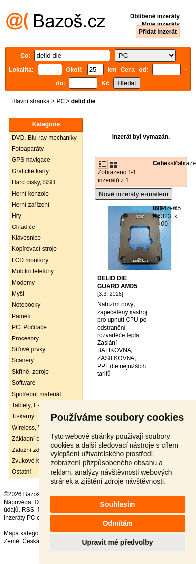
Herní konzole (30, 193)
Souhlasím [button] (117, 504)
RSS (28, 509)
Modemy (23, 282)
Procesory (25, 338)
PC (60, 101)
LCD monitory (30, 260)
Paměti (21, 316)
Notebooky (26, 304)
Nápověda (17, 502)
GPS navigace (31, 159)
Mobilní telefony (33, 271)
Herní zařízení (30, 204)
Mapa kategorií (23, 533)
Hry (16, 215)
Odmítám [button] (118, 523)
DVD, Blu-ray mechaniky (44, 137)
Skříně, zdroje (30, 371)
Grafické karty (30, 171)
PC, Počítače (29, 327)
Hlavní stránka (30, 101)
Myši (18, 293)
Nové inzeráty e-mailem (133, 194)
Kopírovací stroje (34, 248)
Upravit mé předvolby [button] (117, 542)
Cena (160, 163)
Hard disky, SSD (33, 182)
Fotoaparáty (28, 148)
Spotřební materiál (36, 394)
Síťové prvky (28, 349)
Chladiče (23, 227)
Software (23, 382)
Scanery (23, 360)
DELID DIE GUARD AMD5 (117, 282)
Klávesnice (26, 237)
